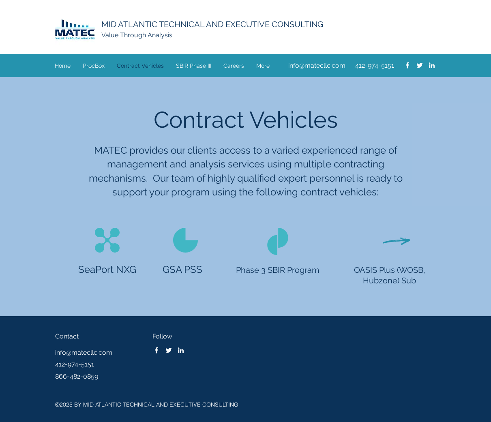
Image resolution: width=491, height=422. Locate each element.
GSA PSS (182, 269)
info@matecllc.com (316, 65)
